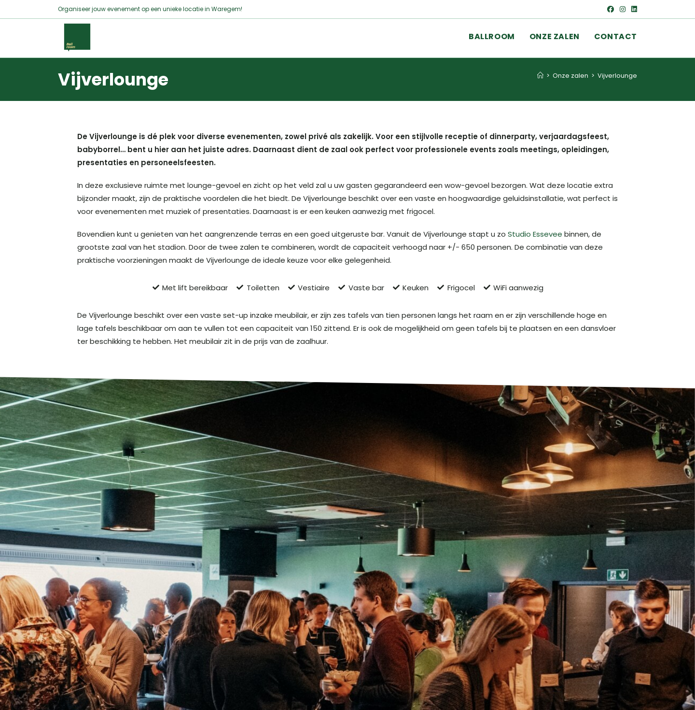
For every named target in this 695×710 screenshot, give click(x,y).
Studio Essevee (535, 234)
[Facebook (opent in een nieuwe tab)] (610, 9)
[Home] (540, 75)
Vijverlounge (617, 75)
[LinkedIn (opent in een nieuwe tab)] (632, 9)
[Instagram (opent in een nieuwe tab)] (622, 9)
